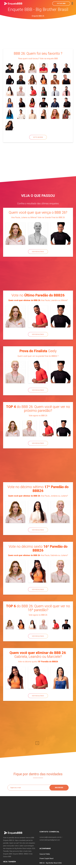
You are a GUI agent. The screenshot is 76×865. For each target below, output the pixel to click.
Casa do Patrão (45, 854)
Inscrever (59, 787)
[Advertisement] (38, 33)
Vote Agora (38, 137)
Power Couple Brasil (46, 858)
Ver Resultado (38, 251)
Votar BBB (61, 3)
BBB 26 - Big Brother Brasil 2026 (51, 863)
